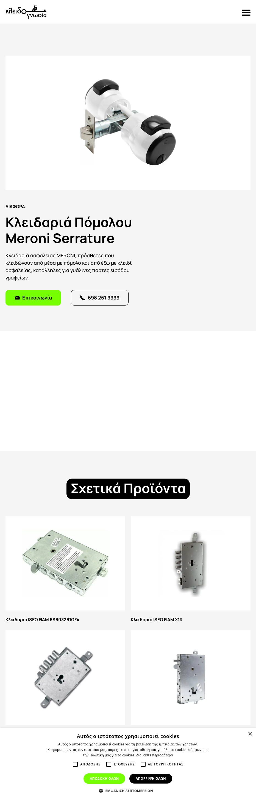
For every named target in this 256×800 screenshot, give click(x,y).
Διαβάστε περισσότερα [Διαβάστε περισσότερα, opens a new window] (154, 755)
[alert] (128, 764)
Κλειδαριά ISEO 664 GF (191, 684)
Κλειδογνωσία (26, 11)
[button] (128, 790)
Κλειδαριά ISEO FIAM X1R (191, 570)
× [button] (250, 734)
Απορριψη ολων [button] (151, 778)
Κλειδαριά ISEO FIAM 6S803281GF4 (65, 570)
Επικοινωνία (37, 297)
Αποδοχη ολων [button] (104, 778)
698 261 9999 (103, 297)
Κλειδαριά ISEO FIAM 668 (65, 684)
